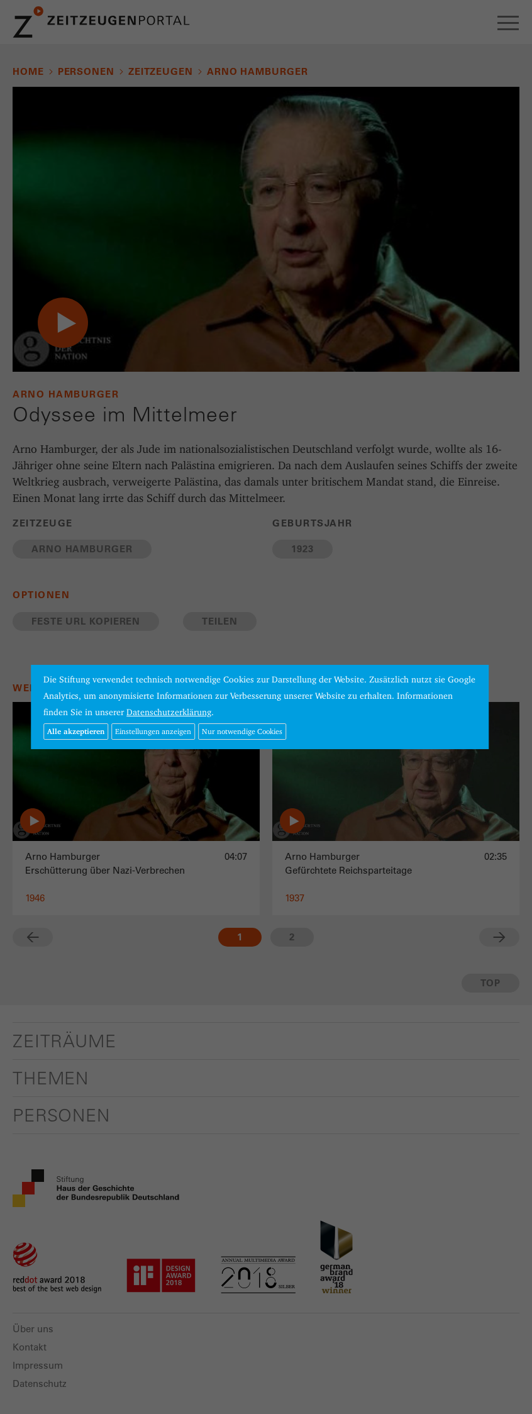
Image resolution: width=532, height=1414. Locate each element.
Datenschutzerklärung (168, 712)
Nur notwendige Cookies (242, 731)
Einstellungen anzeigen (153, 731)
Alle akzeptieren (75, 731)
